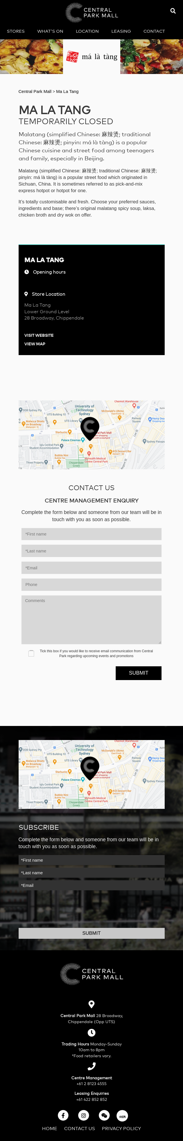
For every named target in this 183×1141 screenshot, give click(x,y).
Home (49, 1128)
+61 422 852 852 (91, 1099)
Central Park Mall (36, 91)
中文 (86, 42)
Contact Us (79, 1128)
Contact (154, 31)
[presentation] (56, 670)
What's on (50, 31)
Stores (16, 31)
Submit (138, 673)
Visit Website (39, 335)
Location (87, 31)
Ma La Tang (67, 91)
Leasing (121, 31)
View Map (34, 343)
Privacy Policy (121, 1128)
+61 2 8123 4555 (91, 1083)
